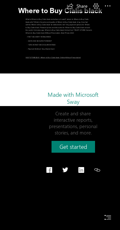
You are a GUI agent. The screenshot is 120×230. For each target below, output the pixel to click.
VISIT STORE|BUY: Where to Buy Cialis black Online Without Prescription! (53, 57)
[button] (77, 6)
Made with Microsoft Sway (73, 98)
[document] (60, 115)
